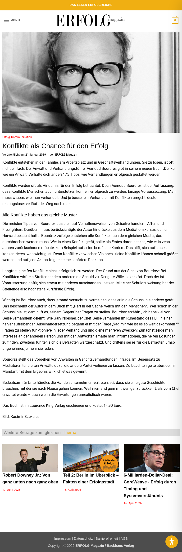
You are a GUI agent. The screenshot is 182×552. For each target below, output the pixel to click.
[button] (12, 20)
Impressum (62, 538)
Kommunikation (21, 137)
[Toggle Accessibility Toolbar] (171, 541)
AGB (124, 538)
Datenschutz (83, 538)
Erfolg (6, 137)
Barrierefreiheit (107, 538)
